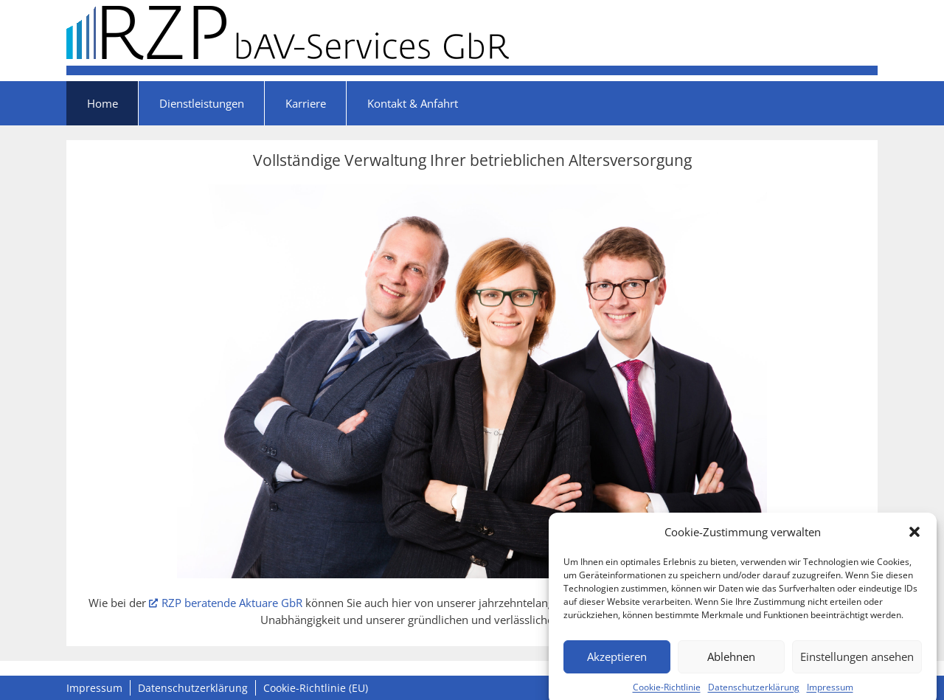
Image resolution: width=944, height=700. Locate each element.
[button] (914, 537)
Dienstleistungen (201, 103)
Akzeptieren (617, 661)
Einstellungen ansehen (857, 661)
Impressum (830, 692)
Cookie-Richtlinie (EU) (315, 688)
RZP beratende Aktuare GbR (225, 602)
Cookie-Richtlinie (667, 692)
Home (102, 103)
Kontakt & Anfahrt (412, 103)
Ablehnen (731, 661)
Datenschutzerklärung (753, 692)
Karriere (305, 103)
